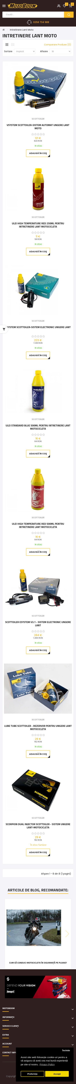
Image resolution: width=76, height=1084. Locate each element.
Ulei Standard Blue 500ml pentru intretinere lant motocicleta (38, 427)
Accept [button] (57, 1074)
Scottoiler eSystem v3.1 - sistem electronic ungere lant (38, 623)
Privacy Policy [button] (47, 1064)
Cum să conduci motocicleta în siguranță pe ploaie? (38, 962)
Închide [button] (66, 1050)
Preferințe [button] (32, 1074)
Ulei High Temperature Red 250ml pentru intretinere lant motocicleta (38, 225)
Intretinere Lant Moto (22, 29)
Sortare (8, 51)
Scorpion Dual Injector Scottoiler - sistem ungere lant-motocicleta (38, 826)
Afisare (44, 51)
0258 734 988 (41, 22)
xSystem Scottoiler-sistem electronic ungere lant (38, 327)
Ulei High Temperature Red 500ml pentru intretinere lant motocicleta (38, 525)
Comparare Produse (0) (57, 44)
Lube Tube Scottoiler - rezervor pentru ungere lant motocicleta (38, 727)
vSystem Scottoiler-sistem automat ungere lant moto (38, 126)
